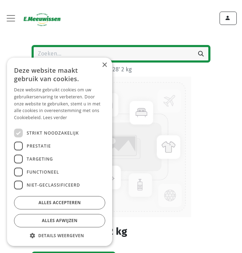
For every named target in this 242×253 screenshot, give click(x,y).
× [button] (104, 65)
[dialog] (59, 152)
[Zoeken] (201, 53)
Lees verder (55, 118)
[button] (59, 235)
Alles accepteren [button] (60, 203)
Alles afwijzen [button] (60, 220)
